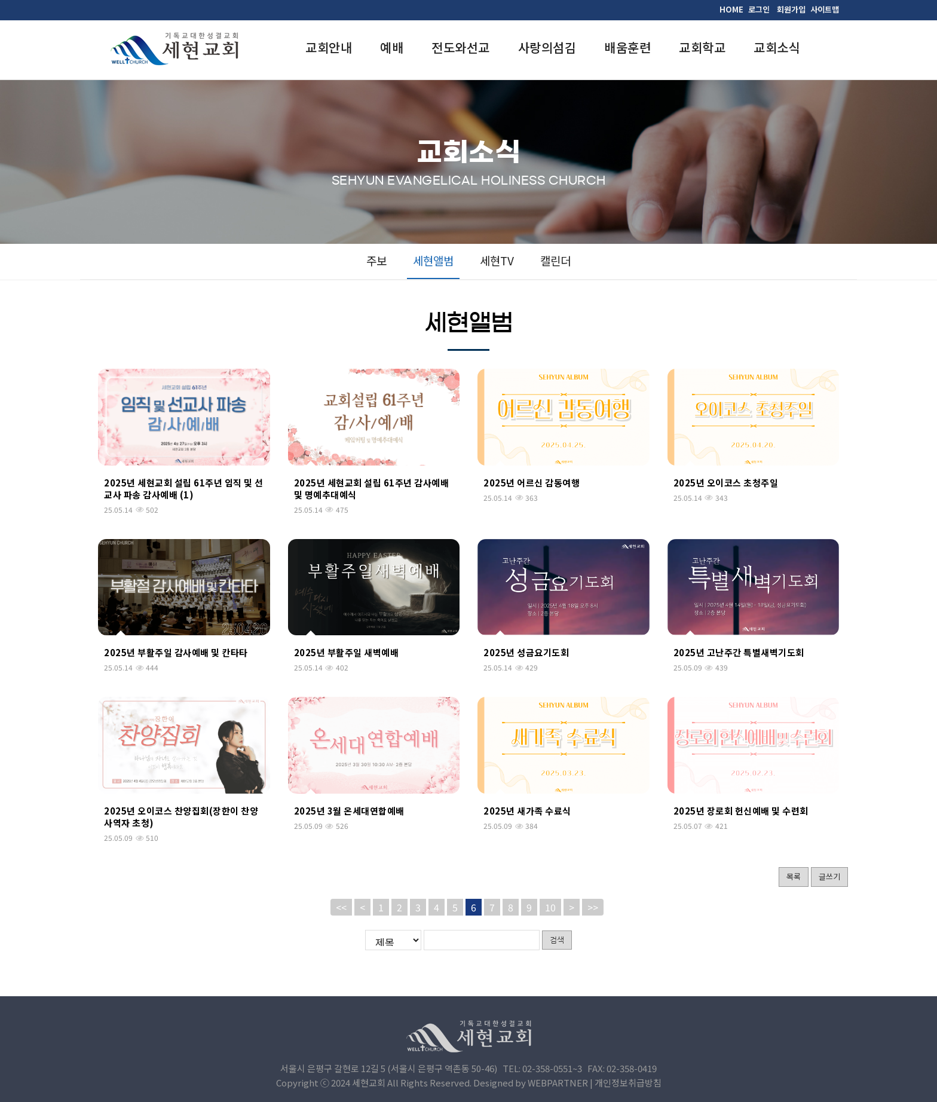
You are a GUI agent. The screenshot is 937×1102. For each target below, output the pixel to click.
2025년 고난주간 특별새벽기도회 (738, 652)
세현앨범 (433, 260)
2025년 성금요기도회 (526, 652)
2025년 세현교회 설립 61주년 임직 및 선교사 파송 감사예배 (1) (184, 488)
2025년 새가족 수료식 (527, 810)
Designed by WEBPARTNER (530, 1082)
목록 (793, 876)
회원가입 (791, 9)
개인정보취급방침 (628, 1082)
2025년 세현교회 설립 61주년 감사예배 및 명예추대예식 (371, 488)
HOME (731, 9)
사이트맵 (824, 9)
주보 (376, 260)
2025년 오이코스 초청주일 (726, 482)
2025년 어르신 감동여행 (531, 482)
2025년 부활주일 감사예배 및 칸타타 (176, 652)
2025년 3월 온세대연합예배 (349, 810)
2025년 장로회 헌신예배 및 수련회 (741, 810)
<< (341, 907)
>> (592, 907)
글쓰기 (829, 876)
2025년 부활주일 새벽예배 (346, 652)
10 (550, 907)
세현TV (497, 260)
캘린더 (555, 260)
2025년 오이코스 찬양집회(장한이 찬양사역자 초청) (181, 816)
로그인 (759, 9)
